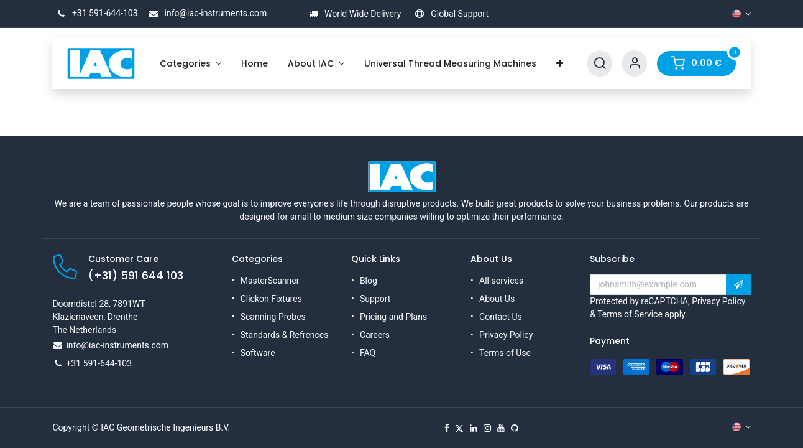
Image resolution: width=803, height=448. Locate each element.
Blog (368, 281)
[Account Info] (634, 63)
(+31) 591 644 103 (135, 275)
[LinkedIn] (473, 428)
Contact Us (500, 317)
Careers (375, 335)
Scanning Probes (273, 317)
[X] (459, 428)
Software (258, 353)
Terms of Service (630, 314)
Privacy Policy (506, 335)
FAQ (367, 353)
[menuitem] (190, 63)
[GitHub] (514, 428)
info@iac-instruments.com (206, 13)
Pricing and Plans (393, 317)
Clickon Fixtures (271, 299)
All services (501, 281)
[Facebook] (446, 428)
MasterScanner (270, 281)
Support (375, 299)
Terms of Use (505, 353)
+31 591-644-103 (94, 13)
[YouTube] (501, 428)
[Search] (599, 63)
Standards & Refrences (285, 335)
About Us (497, 299)
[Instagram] (487, 428)
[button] (738, 285)
